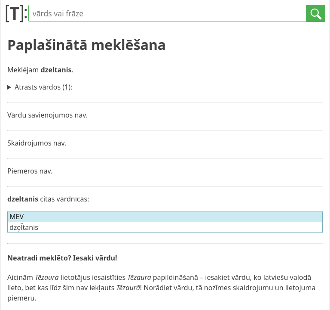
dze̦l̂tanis (23, 227)
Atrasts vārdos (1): (43, 87)
